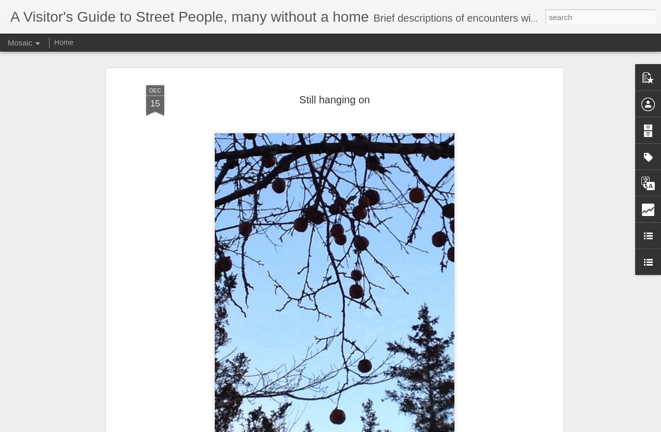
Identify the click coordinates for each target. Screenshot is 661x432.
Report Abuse (393, 426)
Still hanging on (335, 82)
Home (63, 42)
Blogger (362, 426)
